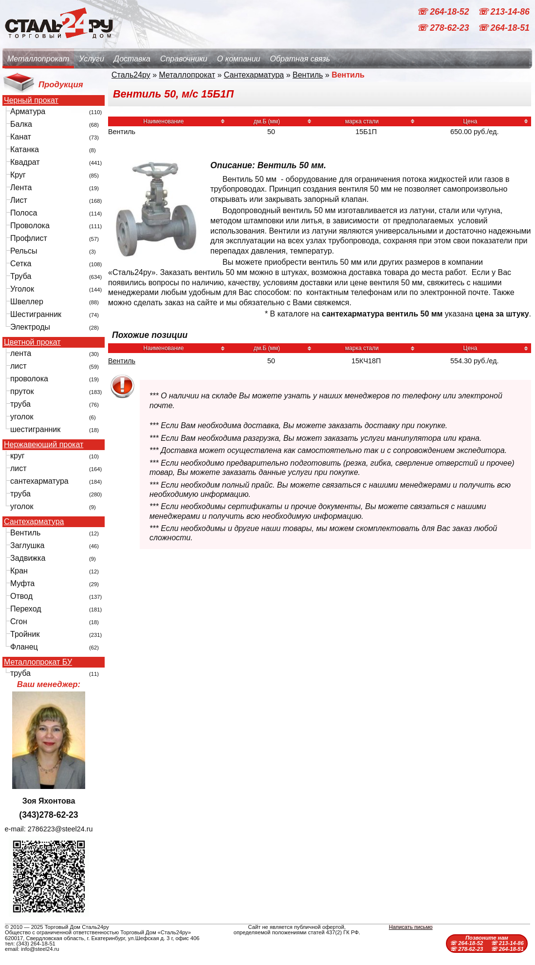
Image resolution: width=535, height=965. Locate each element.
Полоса (23, 213)
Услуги (91, 59)
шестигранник (35, 429)
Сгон (18, 621)
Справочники (183, 59)
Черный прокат (31, 100)
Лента (21, 187)
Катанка (24, 149)
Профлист (28, 238)
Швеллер (26, 301)
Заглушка (27, 545)
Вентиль (25, 533)
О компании (238, 59)
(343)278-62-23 (48, 815)
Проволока (30, 225)
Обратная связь (300, 59)
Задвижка (27, 558)
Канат (20, 137)
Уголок (22, 289)
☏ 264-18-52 (444, 12)
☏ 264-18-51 (504, 28)
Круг (18, 175)
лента (20, 353)
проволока (29, 378)
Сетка (21, 263)
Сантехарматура (34, 522)
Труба (20, 276)
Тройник (24, 634)
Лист (18, 200)
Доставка (132, 59)
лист (18, 366)
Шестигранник (35, 314)
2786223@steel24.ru (60, 829)
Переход (25, 609)
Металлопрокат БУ (38, 662)
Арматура (27, 111)
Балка (21, 124)
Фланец (24, 647)
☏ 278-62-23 (444, 28)
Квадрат (25, 162)
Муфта (22, 583)
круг (17, 456)
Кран (19, 571)
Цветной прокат (32, 342)
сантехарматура (39, 481)
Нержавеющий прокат (43, 445)
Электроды (30, 327)
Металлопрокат (38, 59)
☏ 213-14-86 (504, 12)
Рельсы (23, 251)
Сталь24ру (130, 75)
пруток (22, 391)
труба (20, 404)
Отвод (21, 596)
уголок (21, 417)
